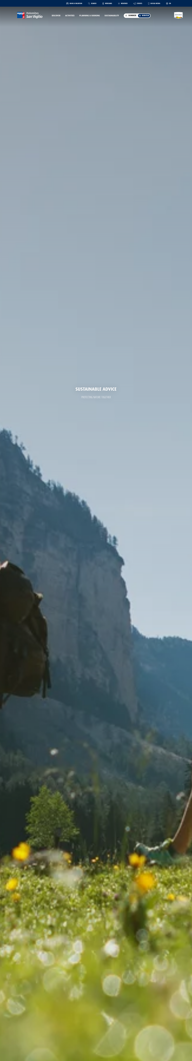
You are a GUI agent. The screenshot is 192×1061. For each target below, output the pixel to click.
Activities (70, 15)
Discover (56, 15)
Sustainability (112, 15)
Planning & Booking (89, 15)
